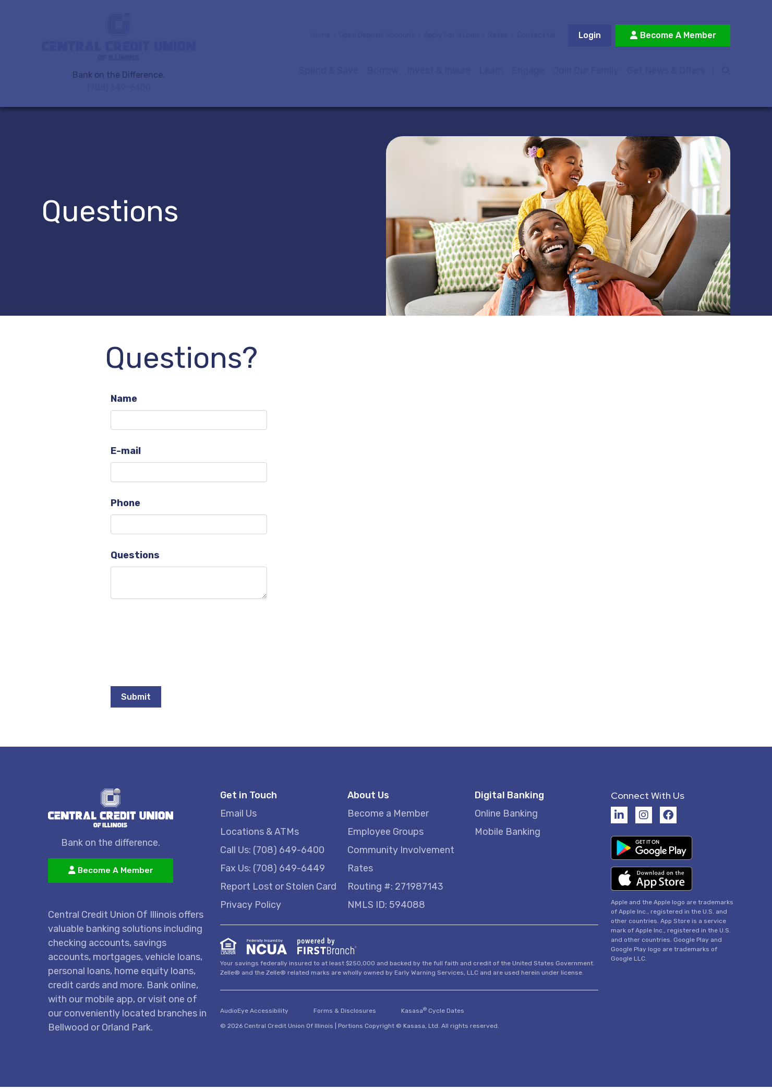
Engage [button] (527, 72)
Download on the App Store (651, 883)
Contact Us (536, 36)
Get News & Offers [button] (665, 72)
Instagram (643, 818)
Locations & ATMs (259, 835)
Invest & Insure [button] (437, 72)
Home (320, 36)
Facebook (668, 818)
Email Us (238, 816)
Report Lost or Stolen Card (278, 889)
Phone (125, 505)
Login (589, 37)
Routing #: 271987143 (395, 889)
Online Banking (506, 816)
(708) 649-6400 (118, 89)
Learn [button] (490, 72)
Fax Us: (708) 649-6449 (272, 871)
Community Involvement (400, 853)
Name (124, 401)
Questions (135, 558)
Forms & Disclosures (344, 1013)
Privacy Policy (250, 908)
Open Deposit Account (377, 36)
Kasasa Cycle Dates (432, 1013)
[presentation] (190, 640)
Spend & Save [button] (327, 72)
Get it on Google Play (651, 851)
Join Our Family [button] (585, 72)
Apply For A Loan (451, 36)
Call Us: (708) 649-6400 (272, 853)
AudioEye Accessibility (254, 1013)
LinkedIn (619, 818)
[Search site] (721, 72)
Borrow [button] (381, 72)
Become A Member (678, 37)
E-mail (126, 453)
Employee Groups (385, 835)
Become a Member (388, 816)
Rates (498, 36)
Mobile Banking (507, 835)
